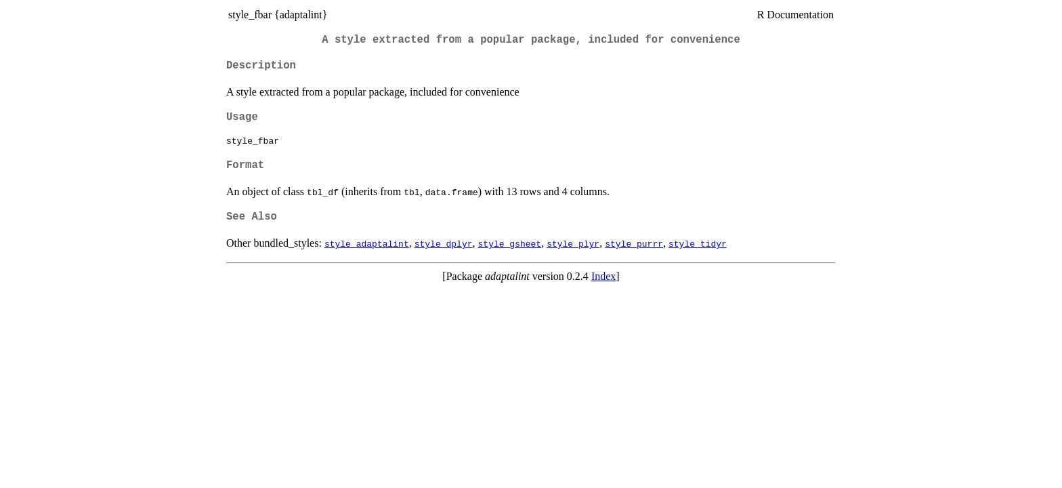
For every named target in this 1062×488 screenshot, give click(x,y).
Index (603, 276)
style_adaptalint (366, 243)
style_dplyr (444, 243)
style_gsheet (510, 243)
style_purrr (634, 243)
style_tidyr (697, 243)
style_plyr (573, 243)
